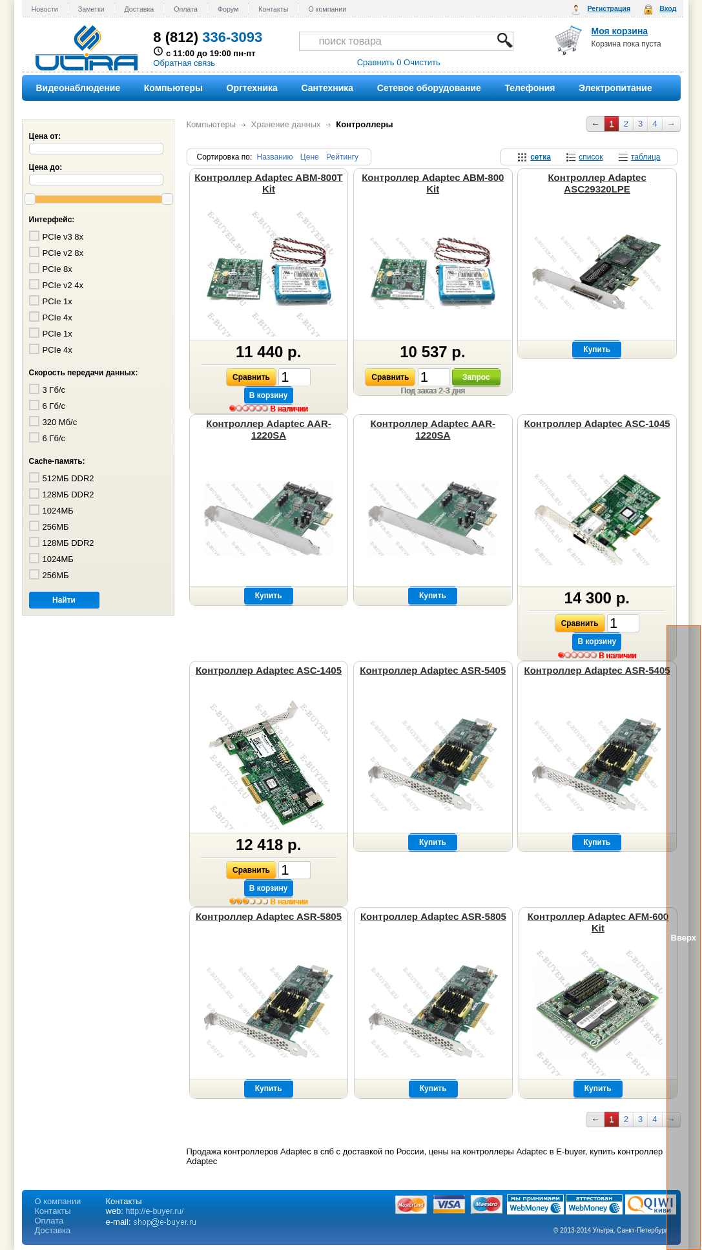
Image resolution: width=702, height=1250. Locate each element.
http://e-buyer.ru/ (155, 1211)
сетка (540, 156)
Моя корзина (620, 31)
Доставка (139, 9)
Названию (275, 156)
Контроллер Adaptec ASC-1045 (597, 423)
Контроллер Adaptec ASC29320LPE (597, 183)
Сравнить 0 (379, 62)
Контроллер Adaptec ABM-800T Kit (268, 183)
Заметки (91, 9)
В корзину (268, 395)
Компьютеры (211, 124)
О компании (327, 9)
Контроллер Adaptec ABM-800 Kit (433, 183)
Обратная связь (184, 63)
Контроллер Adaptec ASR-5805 (269, 916)
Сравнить (251, 377)
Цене (309, 156)
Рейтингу (342, 156)
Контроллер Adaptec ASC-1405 (269, 670)
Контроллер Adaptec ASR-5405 (433, 670)
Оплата (186, 9)
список (591, 156)
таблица (646, 156)
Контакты (273, 9)
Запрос (476, 377)
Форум (228, 9)
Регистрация (608, 8)
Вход (667, 8)
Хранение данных (286, 124)
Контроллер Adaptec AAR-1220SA (268, 429)
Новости (45, 9)
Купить (596, 349)
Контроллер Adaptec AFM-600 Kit (598, 922)
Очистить (422, 62)
